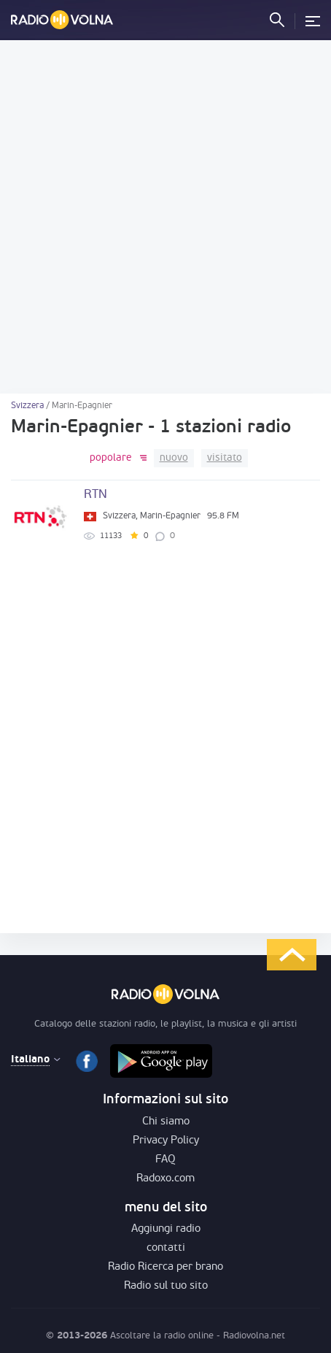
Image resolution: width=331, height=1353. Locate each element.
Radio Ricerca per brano (165, 1267)
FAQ (165, 1159)
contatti (166, 1248)
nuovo (174, 458)
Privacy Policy (166, 1140)
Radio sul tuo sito (166, 1286)
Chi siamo (166, 1121)
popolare (111, 458)
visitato (224, 458)
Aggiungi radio (165, 1229)
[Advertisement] (165, 217)
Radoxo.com (165, 1178)
